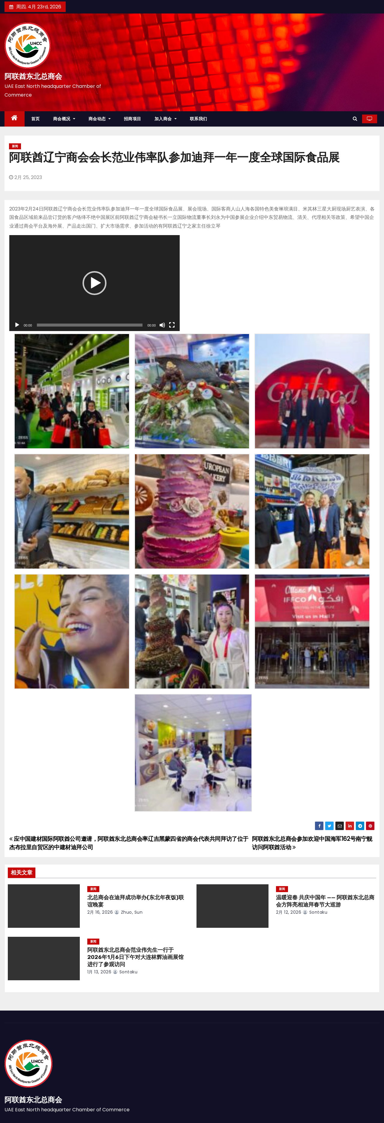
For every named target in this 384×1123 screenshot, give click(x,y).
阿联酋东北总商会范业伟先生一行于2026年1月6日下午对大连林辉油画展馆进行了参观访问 (135, 957)
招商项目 (132, 119)
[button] (355, 118)
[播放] (17, 325)
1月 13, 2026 (99, 972)
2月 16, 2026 (100, 912)
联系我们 (198, 119)
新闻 (15, 146)
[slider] (90, 325)
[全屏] (172, 325)
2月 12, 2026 (289, 912)
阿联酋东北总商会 (33, 76)
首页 (35, 119)
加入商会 (165, 119)
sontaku (315, 912)
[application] (94, 283)
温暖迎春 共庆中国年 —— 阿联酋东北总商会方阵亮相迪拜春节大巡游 (325, 901)
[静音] (162, 325)
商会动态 (99, 119)
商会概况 (64, 119)
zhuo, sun (128, 912)
